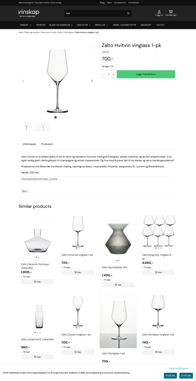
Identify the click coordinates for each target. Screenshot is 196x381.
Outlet (160, 25)
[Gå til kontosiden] (159, 13)
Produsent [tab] (47, 144)
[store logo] (29, 13)
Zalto (60, 32)
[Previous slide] (23, 80)
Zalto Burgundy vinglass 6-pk (157, 256)
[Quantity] (108, 74)
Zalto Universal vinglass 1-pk (77, 254)
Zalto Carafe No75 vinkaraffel (37, 339)
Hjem (109, 2)
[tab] (55, 117)
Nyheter (40, 25)
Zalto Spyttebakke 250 (114, 267)
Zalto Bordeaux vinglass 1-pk (158, 334)
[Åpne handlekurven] (171, 13)
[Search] (129, 13)
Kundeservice (120, 2)
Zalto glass (69, 32)
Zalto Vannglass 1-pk (113, 353)
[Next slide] (91, 80)
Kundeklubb (133, 2)
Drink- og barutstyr (124, 25)
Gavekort (146, 25)
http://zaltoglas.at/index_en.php (39, 178)
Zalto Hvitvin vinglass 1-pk (87, 32)
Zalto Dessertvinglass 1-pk (76, 334)
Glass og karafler (32, 32)
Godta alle (186, 375)
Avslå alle (170, 375)
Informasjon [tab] (29, 144)
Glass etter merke (49, 32)
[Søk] (98, 13)
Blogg (102, 2)
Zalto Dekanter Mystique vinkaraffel (35, 266)
